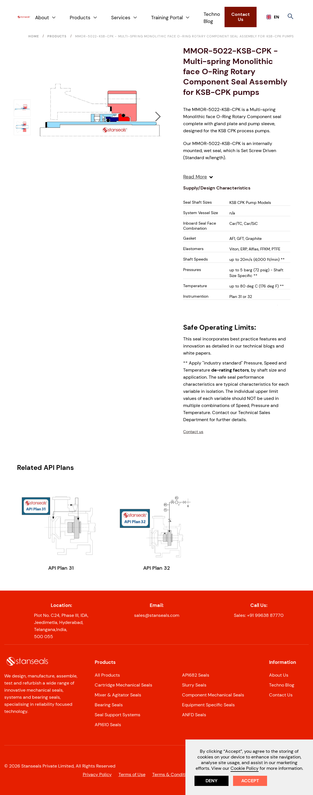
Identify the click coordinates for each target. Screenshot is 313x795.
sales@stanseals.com (156, 615)
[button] (45, 17)
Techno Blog (212, 17)
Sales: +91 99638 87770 (259, 615)
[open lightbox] (100, 116)
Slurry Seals (194, 685)
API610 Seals (108, 725)
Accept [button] (250, 781)
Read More (198, 177)
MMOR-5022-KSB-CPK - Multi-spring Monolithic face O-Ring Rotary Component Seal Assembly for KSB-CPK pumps (184, 36)
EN (271, 17)
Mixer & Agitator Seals (118, 695)
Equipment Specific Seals (208, 705)
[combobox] (270, 17)
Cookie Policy (244, 768)
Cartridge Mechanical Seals (123, 685)
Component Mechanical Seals (213, 695)
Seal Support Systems (117, 715)
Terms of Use (132, 774)
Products (57, 36)
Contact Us (240, 16)
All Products (107, 675)
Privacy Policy (97, 774)
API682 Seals (195, 675)
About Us (278, 675)
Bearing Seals (109, 705)
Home (33, 36)
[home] (24, 17)
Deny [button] (211, 781)
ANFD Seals (194, 715)
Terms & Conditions (172, 774)
